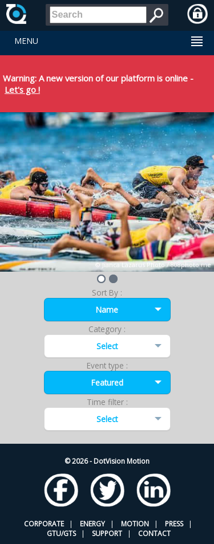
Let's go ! (22, 89)
